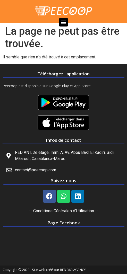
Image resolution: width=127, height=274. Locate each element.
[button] (63, 22)
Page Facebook (63, 223)
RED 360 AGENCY (73, 269)
